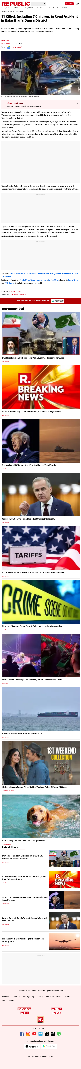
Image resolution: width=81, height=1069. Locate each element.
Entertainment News (38, 280)
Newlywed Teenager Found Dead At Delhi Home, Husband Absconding (32, 626)
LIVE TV (69, 4)
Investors (68, 996)
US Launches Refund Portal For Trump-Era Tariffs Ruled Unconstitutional (33, 572)
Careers (11, 1001)
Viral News (5, 683)
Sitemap (40, 996)
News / (3, 8)
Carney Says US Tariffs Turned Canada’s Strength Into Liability (28, 519)
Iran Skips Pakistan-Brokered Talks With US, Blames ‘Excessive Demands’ (33, 358)
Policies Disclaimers (53, 996)
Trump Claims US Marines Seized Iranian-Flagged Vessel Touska (29, 465)
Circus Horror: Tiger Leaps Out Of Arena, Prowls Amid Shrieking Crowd (32, 679)
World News (5, 361)
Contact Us (16, 996)
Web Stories (9, 283)
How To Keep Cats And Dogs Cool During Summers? (24, 840)
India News (5, 43)
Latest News (73, 280)
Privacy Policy (28, 996)
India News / (10, 8)
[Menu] (76, 3)
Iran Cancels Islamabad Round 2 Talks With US (22, 733)
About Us (5, 996)
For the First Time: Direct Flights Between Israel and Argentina (24, 940)
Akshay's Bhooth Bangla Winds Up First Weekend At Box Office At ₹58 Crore (34, 787)
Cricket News (53, 280)
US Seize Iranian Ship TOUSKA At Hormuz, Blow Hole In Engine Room (31, 411)
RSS (3, 1001)
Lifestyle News (6, 844)
